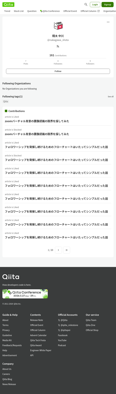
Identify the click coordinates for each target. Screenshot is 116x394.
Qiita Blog (7, 379)
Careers (6, 373)
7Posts (26, 62)
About (5, 320)
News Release (9, 384)
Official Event (70, 10)
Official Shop (92, 330)
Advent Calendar (38, 335)
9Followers (90, 62)
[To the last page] (66, 250)
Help (4, 350)
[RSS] (58, 46)
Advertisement (9, 355)
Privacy (6, 330)
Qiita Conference (50, 10)
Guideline (7, 335)
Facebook (63, 335)
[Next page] (58, 250)
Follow (58, 71)
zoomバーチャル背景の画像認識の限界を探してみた (37, 121)
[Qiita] (8, 4)
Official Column (90, 11)
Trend (7, 10)
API (31, 355)
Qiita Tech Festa (38, 340)
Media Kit (7, 340)
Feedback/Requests (12, 345)
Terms (5, 325)
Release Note (36, 320)
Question (32, 10)
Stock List (19, 10)
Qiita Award (36, 345)
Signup (107, 4)
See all (111, 96)
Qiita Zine (90, 325)
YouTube (62, 340)
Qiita (5, 101)
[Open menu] (108, 22)
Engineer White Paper (40, 350)
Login (95, 4)
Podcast (62, 345)
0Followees (58, 62)
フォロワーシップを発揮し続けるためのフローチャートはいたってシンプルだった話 (56, 147)
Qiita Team (91, 320)
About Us (6, 368)
